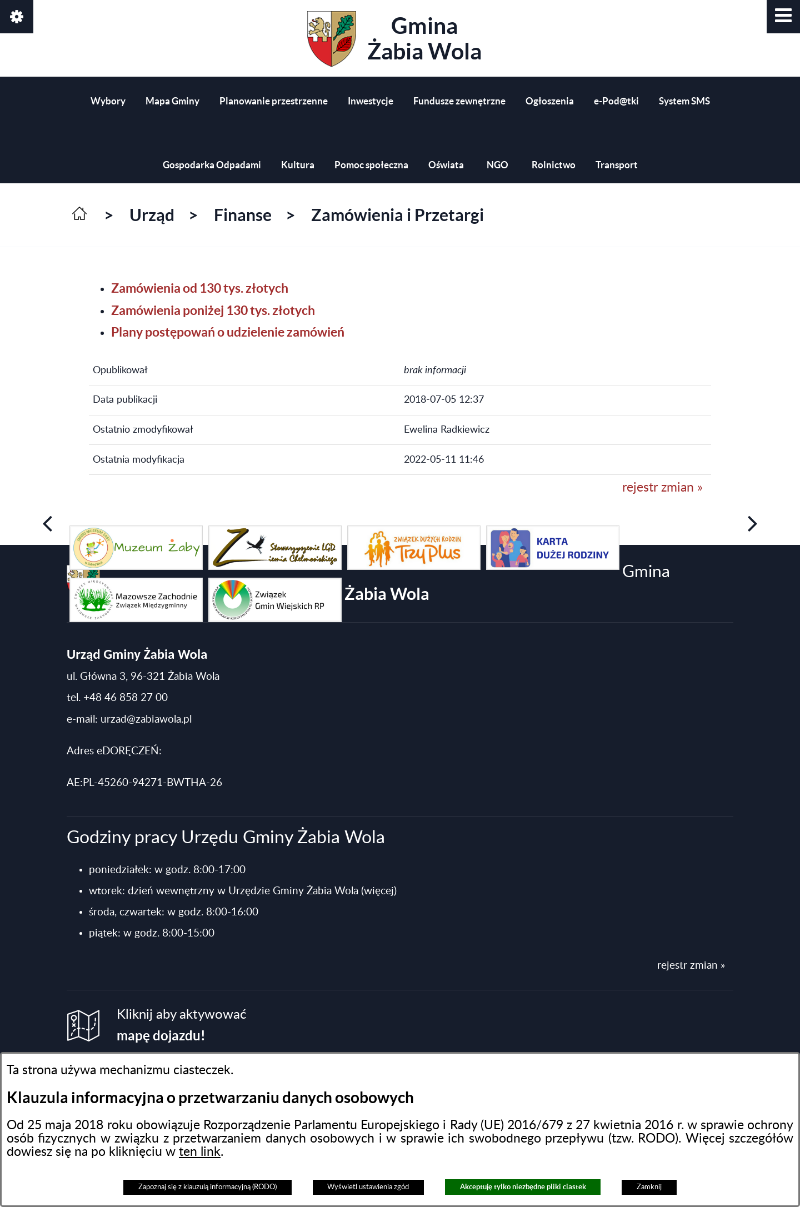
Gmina (394, 39)
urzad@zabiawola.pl (146, 719)
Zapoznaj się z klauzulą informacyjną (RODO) (207, 1187)
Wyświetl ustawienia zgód (368, 1187)
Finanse (243, 215)
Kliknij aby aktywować (181, 1025)
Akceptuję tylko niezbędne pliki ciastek (523, 1187)
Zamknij (649, 1187)
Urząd (151, 215)
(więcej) (379, 891)
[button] (783, 16)
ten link (200, 1152)
